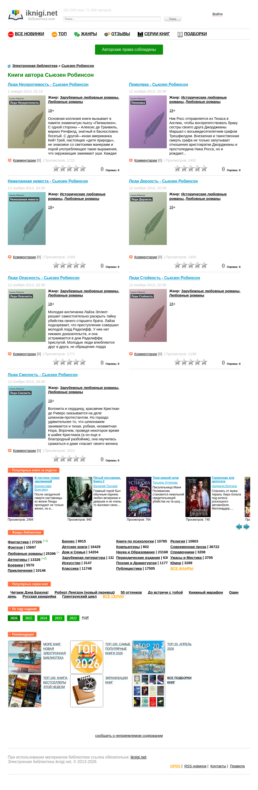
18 (50, 111)
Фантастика (18, 542)
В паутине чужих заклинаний (47, 479)
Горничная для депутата (223, 479)
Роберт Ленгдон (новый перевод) (85, 592)
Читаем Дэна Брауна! (29, 592)
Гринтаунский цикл (79, 596)
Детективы (17, 560)
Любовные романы (65, 102)
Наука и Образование (135, 552)
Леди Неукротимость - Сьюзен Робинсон (48, 84)
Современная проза (188, 547)
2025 (29, 618)
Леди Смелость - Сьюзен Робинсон (43, 375)
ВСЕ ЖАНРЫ (181, 568)
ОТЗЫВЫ (120, 34)
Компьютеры (128, 547)
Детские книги (74, 547)
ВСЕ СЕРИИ (113, 596)
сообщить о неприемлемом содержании (129, 736)
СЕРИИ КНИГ (157, 34)
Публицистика (129, 568)
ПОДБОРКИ (195, 34)
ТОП (62, 34)
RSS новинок (195, 766)
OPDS (175, 766)
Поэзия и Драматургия (136, 563)
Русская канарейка (39, 596)
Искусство (71, 563)
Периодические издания (138, 558)
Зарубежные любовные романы (89, 97)
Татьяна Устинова (165, 482)
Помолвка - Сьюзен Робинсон (158, 84)
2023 (58, 618)
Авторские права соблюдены (129, 49)
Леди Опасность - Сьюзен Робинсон (44, 278)
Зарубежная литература (83, 558)
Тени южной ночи (166, 478)
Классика (70, 568)
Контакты (218, 766)
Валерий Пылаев (105, 486)
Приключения (20, 570)
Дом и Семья (73, 552)
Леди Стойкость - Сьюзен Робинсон (164, 278)
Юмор (175, 563)
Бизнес (68, 541)
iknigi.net (138, 757)
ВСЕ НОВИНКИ (29, 34)
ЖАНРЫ (89, 34)
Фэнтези (15, 547)
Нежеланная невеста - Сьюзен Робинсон (48, 181)
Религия (177, 541)
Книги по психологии (135, 541)
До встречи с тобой (165, 592)
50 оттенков (131, 592)
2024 (43, 618)
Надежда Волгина (224, 486)
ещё (85, 617)
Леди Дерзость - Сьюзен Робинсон (163, 181)
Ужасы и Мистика (186, 558)
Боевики (15, 565)
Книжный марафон (206, 592)
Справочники (182, 552)
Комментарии (24, 160)
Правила (237, 766)
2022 (73, 618)
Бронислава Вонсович (43, 487)
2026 (14, 618)
